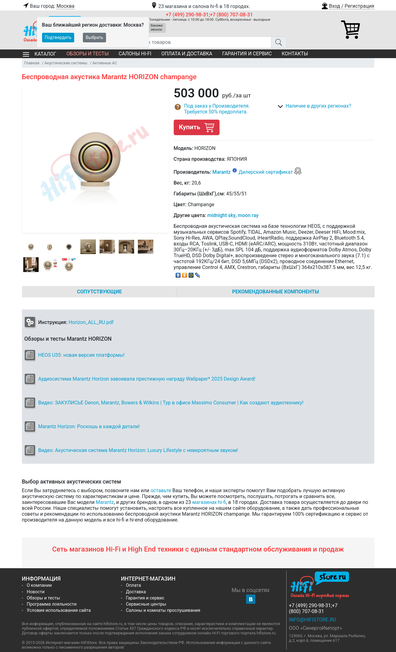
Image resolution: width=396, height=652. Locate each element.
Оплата (133, 585)
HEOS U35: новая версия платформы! (81, 355)
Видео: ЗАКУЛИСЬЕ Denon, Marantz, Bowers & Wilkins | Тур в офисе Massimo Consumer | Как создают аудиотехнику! (171, 403)
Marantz (221, 172)
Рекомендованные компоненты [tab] (275, 292)
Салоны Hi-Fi (135, 54)
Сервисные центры (146, 604)
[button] (347, 5)
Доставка (136, 591)
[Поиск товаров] (201, 42)
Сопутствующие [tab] (99, 292)
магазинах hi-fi (209, 502)
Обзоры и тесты (87, 54)
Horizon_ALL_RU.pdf (91, 322)
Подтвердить (58, 37)
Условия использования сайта (59, 610)
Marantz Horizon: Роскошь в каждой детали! (89, 426)
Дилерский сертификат (270, 172)
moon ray (248, 215)
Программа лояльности (52, 604)
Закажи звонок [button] (156, 27)
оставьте (161, 490)
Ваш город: (48, 6)
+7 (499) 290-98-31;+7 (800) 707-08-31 (209, 15)
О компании (39, 585)
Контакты (295, 54)
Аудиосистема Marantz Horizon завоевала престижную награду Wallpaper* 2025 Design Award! (146, 379)
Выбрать (94, 37)
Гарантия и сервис (247, 54)
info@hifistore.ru (312, 620)
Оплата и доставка (186, 54)
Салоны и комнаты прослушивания (163, 610)
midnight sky (221, 215)
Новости (36, 591)
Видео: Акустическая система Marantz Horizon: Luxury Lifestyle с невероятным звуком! (138, 450)
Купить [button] (196, 127)
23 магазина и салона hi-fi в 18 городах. (200, 6)
